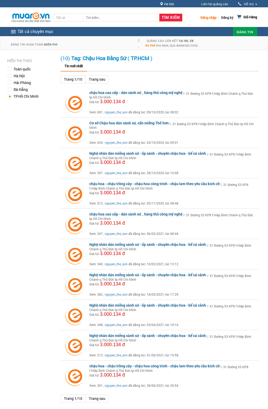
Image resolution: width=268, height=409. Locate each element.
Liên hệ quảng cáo (214, 4)
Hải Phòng (22, 82)
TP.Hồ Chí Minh (26, 96)
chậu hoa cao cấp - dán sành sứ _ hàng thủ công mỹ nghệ (135, 92)
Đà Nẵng (21, 89)
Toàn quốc (22, 69)
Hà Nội (19, 75)
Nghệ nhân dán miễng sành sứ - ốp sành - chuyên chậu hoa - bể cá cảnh (147, 153)
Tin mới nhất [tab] (73, 66)
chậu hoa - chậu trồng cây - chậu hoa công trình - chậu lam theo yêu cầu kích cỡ (154, 183)
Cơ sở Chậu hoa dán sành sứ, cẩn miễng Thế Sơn (129, 123)
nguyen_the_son (116, 112)
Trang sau (97, 79)
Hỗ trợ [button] (247, 4)
